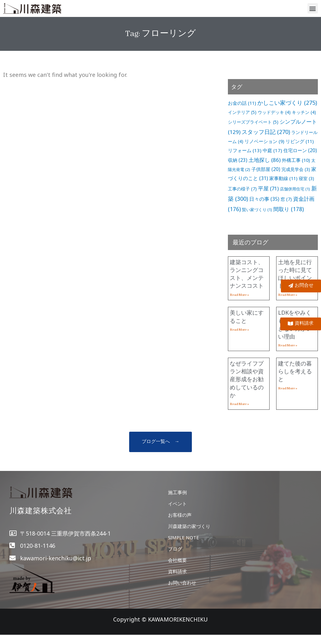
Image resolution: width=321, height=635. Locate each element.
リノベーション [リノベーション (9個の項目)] (264, 141)
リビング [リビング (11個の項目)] (300, 141)
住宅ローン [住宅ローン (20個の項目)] (300, 150)
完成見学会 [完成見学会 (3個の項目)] (296, 169)
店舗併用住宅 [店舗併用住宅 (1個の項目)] (295, 189)
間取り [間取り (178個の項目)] (288, 209)
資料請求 (177, 571)
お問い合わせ (182, 582)
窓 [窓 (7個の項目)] (286, 199)
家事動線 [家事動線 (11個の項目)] (283, 178)
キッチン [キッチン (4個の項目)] (304, 112)
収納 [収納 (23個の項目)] (237, 160)
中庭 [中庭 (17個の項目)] (272, 150)
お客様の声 (180, 515)
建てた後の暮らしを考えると (295, 371)
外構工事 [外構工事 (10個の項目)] (296, 160)
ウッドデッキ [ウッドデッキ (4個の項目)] (274, 112)
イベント (177, 503)
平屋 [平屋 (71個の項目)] (268, 188)
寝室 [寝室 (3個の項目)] (306, 178)
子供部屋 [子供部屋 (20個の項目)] (265, 169)
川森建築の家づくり (189, 526)
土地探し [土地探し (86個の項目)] (265, 159)
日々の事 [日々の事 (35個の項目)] (264, 198)
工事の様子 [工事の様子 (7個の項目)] (242, 189)
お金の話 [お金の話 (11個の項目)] (242, 103)
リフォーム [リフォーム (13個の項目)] (244, 150)
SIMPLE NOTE (183, 537)
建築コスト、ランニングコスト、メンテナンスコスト (247, 274)
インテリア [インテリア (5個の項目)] (242, 112)
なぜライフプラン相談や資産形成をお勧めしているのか (247, 379)
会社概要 (177, 560)
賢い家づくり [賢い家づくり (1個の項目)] (257, 209)
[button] (313, 8)
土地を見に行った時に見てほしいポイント (295, 274)
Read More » (239, 295)
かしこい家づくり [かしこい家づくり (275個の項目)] (287, 102)
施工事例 (177, 492)
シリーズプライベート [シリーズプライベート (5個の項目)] (253, 122)
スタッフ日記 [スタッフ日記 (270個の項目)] (266, 132)
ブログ (175, 549)
